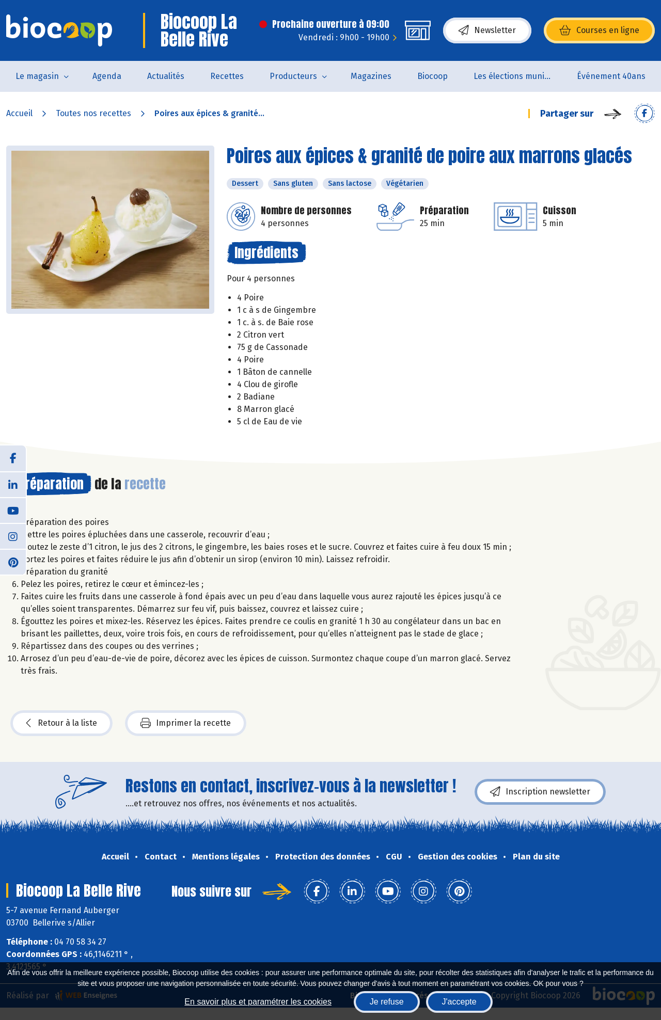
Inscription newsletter (540, 792)
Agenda (106, 76)
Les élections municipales (519, 76)
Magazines (371, 76)
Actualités (165, 76)
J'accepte (459, 1001)
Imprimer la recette (185, 723)
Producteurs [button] (293, 76)
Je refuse (387, 1001)
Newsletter (487, 30)
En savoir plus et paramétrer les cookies (258, 1001)
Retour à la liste (61, 723)
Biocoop (432, 76)
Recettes (227, 76)
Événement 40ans (611, 76)
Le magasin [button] (37, 76)
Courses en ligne (599, 30)
